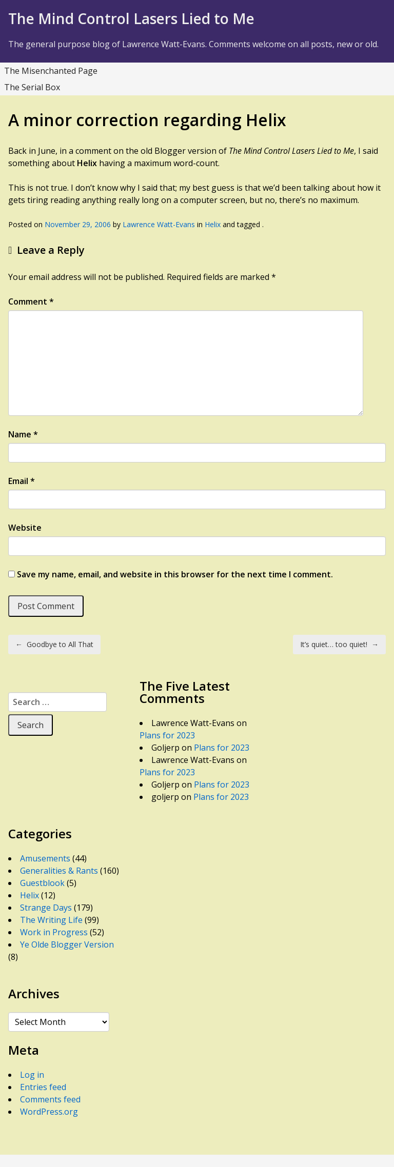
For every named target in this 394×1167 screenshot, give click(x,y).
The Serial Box (32, 87)
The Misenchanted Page (50, 70)
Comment (31, 301)
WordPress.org (49, 1111)
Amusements (45, 858)
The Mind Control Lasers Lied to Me (131, 18)
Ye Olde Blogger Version (67, 944)
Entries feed (43, 1087)
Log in (32, 1074)
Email (21, 481)
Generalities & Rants (59, 870)
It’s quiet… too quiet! (339, 644)
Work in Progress (54, 932)
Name (23, 434)
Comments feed (50, 1099)
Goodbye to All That (54, 644)
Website (25, 527)
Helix (213, 224)
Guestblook (42, 883)
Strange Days (46, 907)
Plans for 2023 (167, 735)
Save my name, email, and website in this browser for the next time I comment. (175, 574)
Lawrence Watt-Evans (159, 224)
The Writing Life (51, 919)
